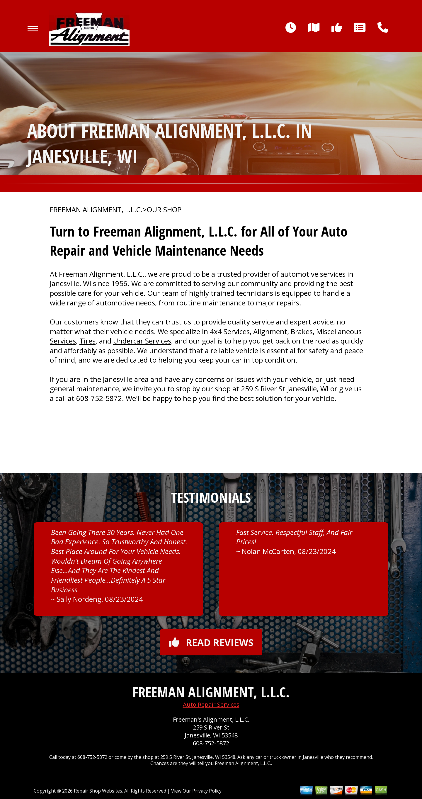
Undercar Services (142, 341)
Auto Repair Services (211, 704)
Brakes (302, 331)
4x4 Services (230, 331)
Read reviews (211, 642)
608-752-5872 (99, 398)
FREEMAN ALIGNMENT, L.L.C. (96, 209)
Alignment (270, 331)
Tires (87, 341)
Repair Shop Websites (97, 791)
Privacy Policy (207, 791)
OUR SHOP (164, 209)
